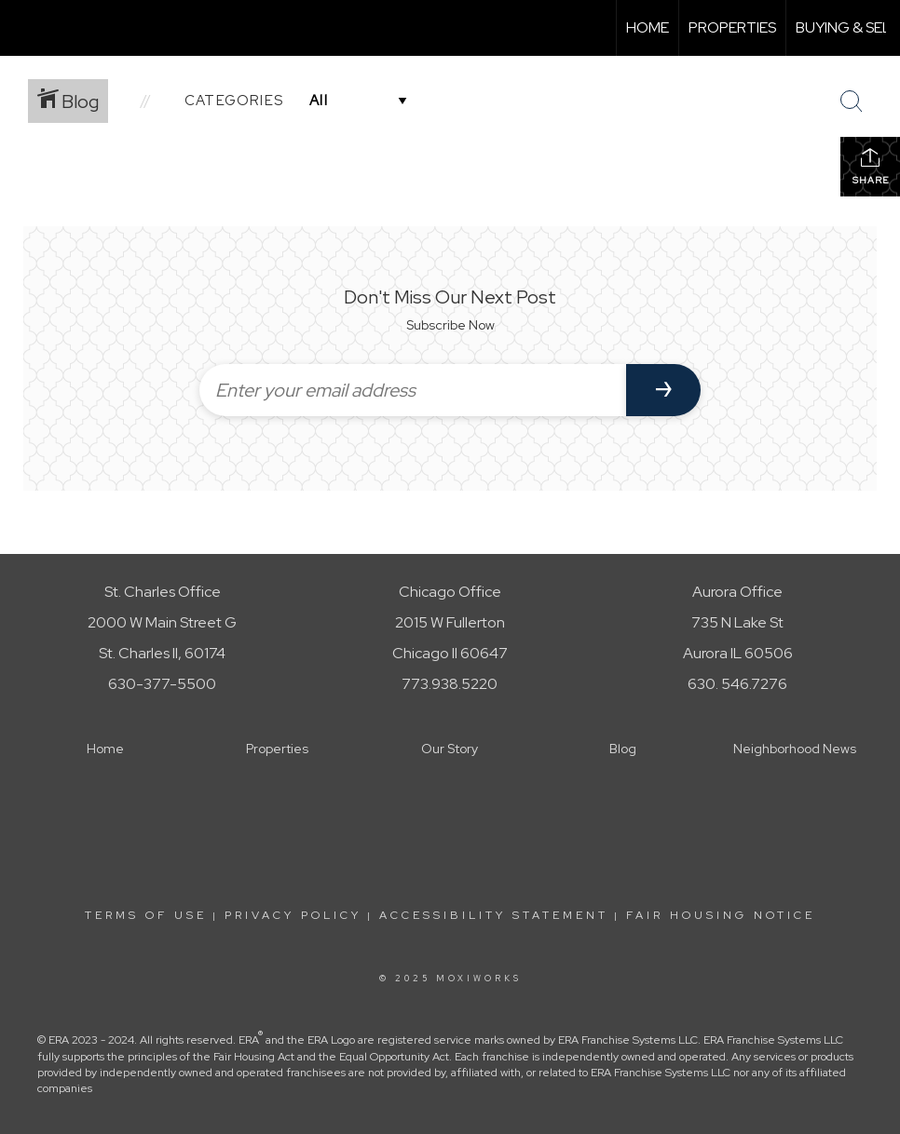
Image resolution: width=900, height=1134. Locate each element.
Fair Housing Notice (720, 915)
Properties (732, 27)
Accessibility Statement (493, 915)
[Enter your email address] (412, 390)
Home (647, 27)
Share (870, 166)
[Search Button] (851, 101)
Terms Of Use (146, 915)
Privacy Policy (293, 915)
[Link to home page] (24, 28)
